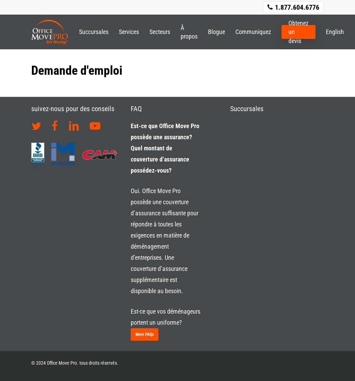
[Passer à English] (332, 31)
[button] (144, 334)
